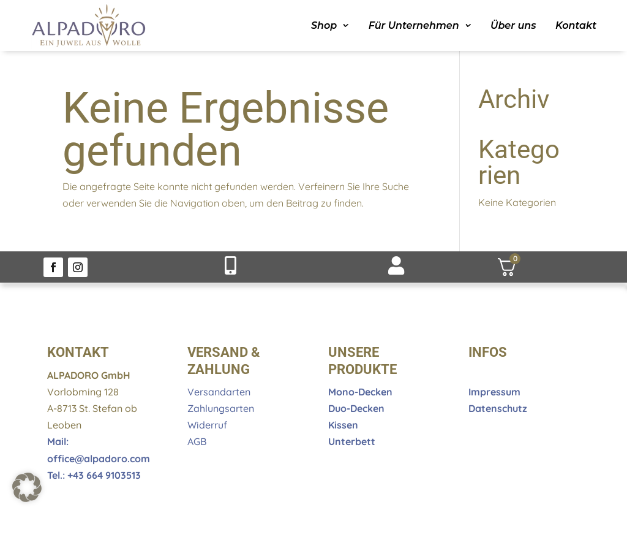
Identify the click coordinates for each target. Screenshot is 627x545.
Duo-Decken (356, 408)
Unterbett (351, 441)
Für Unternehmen (414, 25)
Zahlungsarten (220, 408)
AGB (196, 441)
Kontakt (575, 25)
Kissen (343, 425)
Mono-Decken (360, 392)
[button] (27, 487)
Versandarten (218, 392)
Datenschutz (497, 408)
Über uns (513, 25)
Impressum (494, 392)
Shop (324, 25)
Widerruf (207, 425)
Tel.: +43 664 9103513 (94, 475)
